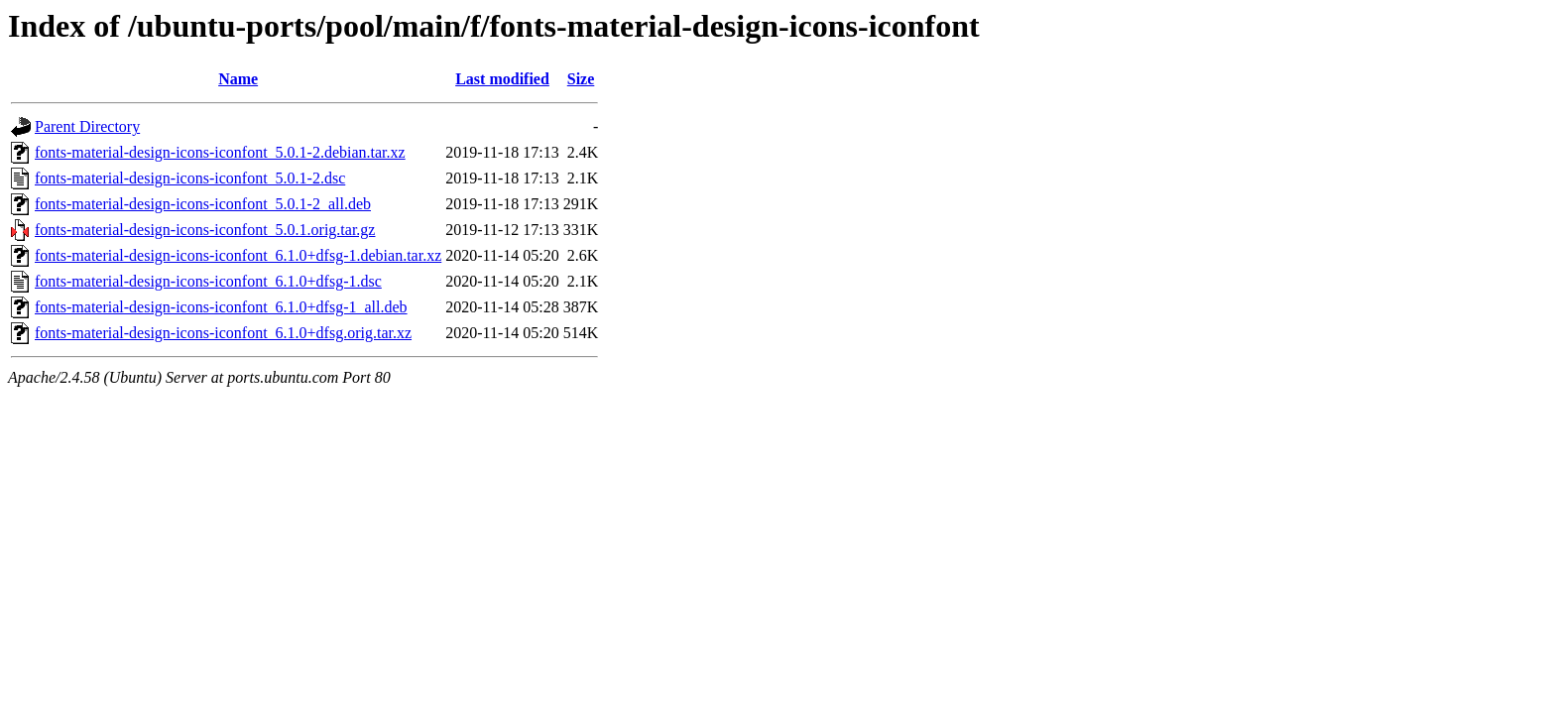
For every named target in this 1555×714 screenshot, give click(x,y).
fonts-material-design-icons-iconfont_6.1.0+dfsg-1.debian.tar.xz (238, 255)
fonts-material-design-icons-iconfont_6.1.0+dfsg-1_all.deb (221, 306)
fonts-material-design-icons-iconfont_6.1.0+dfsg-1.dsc (208, 281)
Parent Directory (87, 126)
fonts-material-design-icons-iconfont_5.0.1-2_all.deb (203, 203)
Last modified (502, 78)
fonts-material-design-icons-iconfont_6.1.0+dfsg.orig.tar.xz (223, 332)
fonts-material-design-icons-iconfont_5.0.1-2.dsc (190, 178)
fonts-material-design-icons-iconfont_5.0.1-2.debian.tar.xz (220, 152)
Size (581, 78)
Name (238, 78)
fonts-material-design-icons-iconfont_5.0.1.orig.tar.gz (205, 229)
